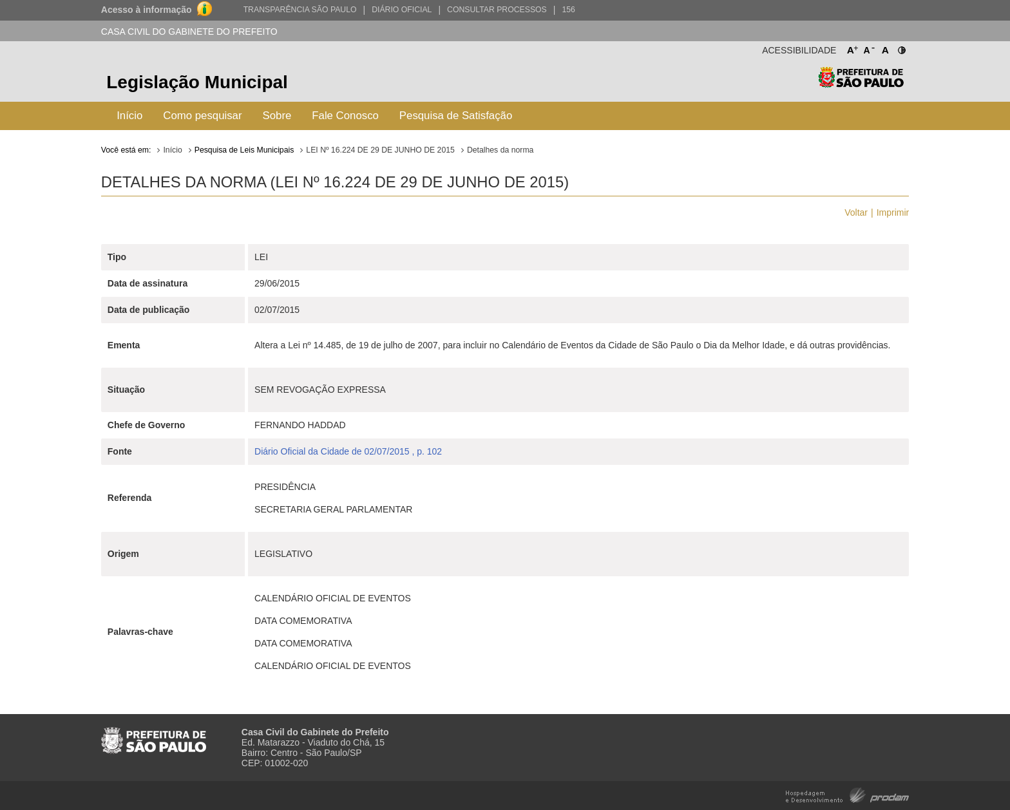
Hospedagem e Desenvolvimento (847, 794)
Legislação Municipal (197, 82)
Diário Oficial (402, 9)
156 (568, 9)
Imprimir (893, 212)
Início (129, 115)
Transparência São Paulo (300, 9)
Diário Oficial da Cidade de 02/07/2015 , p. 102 (348, 451)
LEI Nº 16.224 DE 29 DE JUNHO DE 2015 (380, 150)
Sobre (277, 115)
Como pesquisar (202, 115)
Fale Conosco (345, 115)
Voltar (856, 212)
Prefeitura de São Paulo (861, 84)
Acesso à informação (146, 10)
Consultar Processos (497, 9)
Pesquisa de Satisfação (455, 115)
